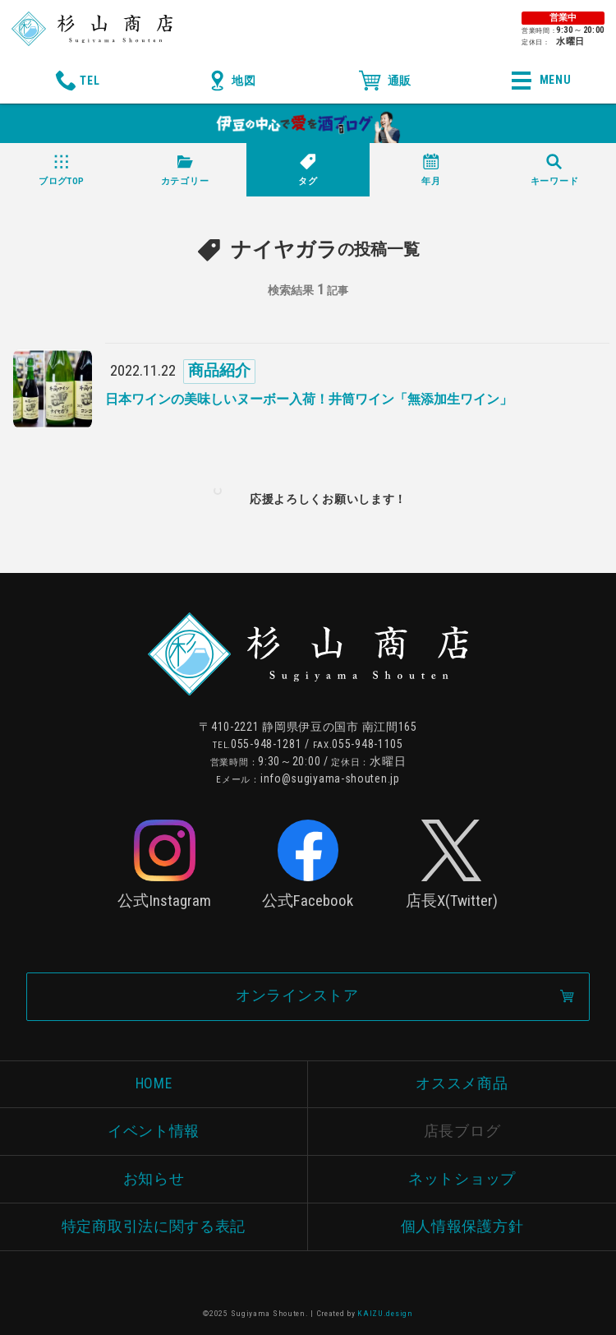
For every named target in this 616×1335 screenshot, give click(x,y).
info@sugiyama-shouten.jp (330, 778)
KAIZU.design (384, 1313)
